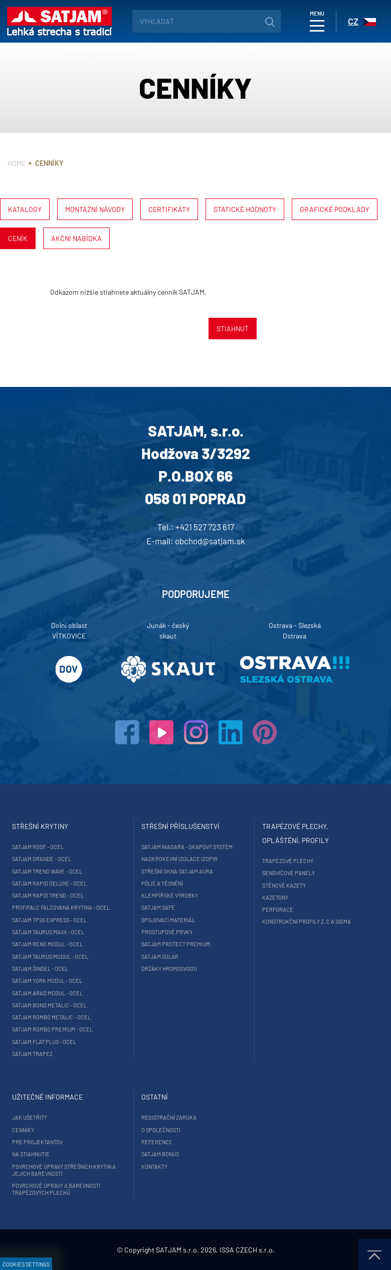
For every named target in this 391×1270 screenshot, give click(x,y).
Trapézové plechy (287, 861)
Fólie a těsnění (162, 883)
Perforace (277, 909)
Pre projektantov (37, 1142)
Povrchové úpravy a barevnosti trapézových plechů (56, 1189)
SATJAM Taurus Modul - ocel (50, 956)
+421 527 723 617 (204, 527)
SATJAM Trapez (32, 1053)
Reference (156, 1142)
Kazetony (275, 897)
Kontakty (154, 1166)
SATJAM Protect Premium (175, 944)
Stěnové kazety (284, 885)
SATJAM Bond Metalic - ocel (49, 1005)
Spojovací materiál (168, 920)
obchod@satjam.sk (210, 541)
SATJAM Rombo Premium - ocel (52, 1029)
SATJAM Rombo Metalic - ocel (51, 1017)
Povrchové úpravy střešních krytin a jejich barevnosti (64, 1170)
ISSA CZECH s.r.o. (247, 1249)
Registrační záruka (169, 1117)
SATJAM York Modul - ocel (47, 980)
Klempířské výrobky (169, 895)
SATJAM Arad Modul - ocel (47, 993)
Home (17, 163)
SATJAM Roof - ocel (38, 846)
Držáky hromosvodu (169, 968)
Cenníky (23, 1130)
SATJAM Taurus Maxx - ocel (48, 932)
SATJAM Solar (159, 956)
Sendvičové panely (288, 873)
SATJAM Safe (158, 907)
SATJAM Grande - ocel (41, 859)
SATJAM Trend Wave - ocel (47, 871)
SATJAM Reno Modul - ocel (47, 944)
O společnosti (160, 1130)
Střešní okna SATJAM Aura (177, 871)
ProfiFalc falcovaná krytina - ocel (61, 907)
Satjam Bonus (160, 1154)
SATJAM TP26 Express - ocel (49, 920)
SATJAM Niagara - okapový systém (187, 846)
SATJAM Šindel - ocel (40, 968)
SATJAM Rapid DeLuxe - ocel (49, 883)
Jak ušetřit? (29, 1117)
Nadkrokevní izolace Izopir (179, 859)
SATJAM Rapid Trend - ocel (48, 895)
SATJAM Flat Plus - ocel (44, 1041)
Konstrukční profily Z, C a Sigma (306, 921)
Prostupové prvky (166, 932)
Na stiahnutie (31, 1154)
